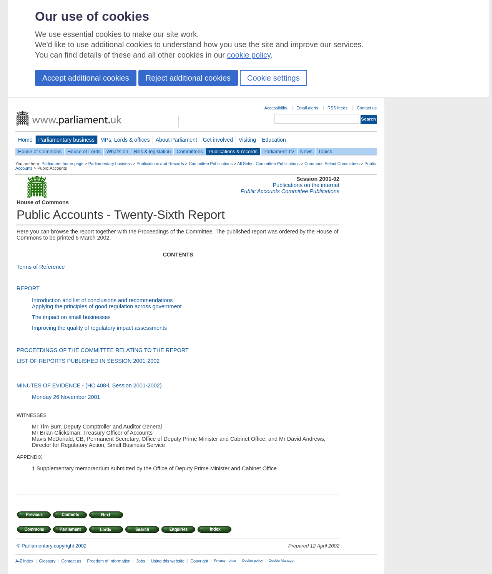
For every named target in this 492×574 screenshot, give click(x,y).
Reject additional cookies (188, 78)
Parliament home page (62, 163)
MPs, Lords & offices (125, 140)
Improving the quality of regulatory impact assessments (99, 328)
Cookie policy (252, 560)
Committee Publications (211, 163)
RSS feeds (337, 108)
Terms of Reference (41, 267)
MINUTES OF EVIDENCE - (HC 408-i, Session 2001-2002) (89, 385)
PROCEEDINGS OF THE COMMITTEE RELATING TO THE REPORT (103, 350)
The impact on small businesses (71, 317)
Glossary (47, 561)
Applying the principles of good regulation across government (107, 306)
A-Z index (24, 561)
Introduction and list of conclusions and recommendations (102, 300)
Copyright (199, 561)
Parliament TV (278, 151)
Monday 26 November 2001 (66, 397)
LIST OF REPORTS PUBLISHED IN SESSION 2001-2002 (88, 361)
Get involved (218, 140)
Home (25, 140)
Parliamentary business (66, 140)
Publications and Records (160, 163)
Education (274, 140)
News (306, 151)
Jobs (140, 561)
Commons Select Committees (332, 163)
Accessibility (275, 108)
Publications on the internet (306, 185)
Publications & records (233, 151)
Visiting (247, 140)
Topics (325, 151)
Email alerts (307, 108)
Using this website (167, 561)
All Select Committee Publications (268, 163)
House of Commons (40, 151)
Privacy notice (225, 560)
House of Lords (84, 151)
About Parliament (176, 140)
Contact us (367, 108)
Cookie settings (273, 78)
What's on (117, 151)
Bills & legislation (152, 151)
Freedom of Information (108, 561)
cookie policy (249, 55)
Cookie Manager (282, 560)
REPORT (28, 288)
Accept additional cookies (85, 78)
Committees (189, 151)
